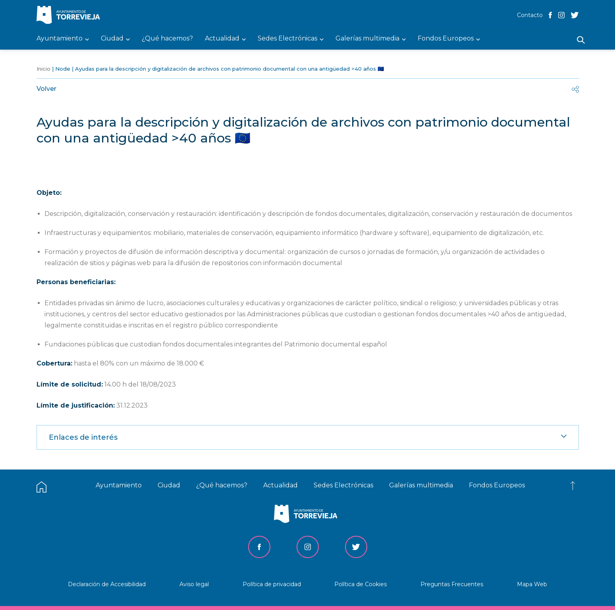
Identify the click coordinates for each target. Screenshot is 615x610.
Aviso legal (194, 584)
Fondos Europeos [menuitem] (446, 38)
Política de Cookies (360, 584)
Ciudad (169, 485)
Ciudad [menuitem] (112, 38)
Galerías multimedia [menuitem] (367, 38)
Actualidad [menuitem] (222, 38)
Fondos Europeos (497, 485)
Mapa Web (532, 584)
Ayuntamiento (119, 485)
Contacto (530, 15)
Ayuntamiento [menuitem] (60, 38)
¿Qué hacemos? (221, 485)
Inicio (43, 68)
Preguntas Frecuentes (451, 584)
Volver (46, 88)
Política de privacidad (272, 584)
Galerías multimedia (421, 485)
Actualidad (280, 485)
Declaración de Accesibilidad (107, 584)
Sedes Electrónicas (343, 485)
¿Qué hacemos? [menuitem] (167, 38)
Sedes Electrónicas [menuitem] (287, 38)
